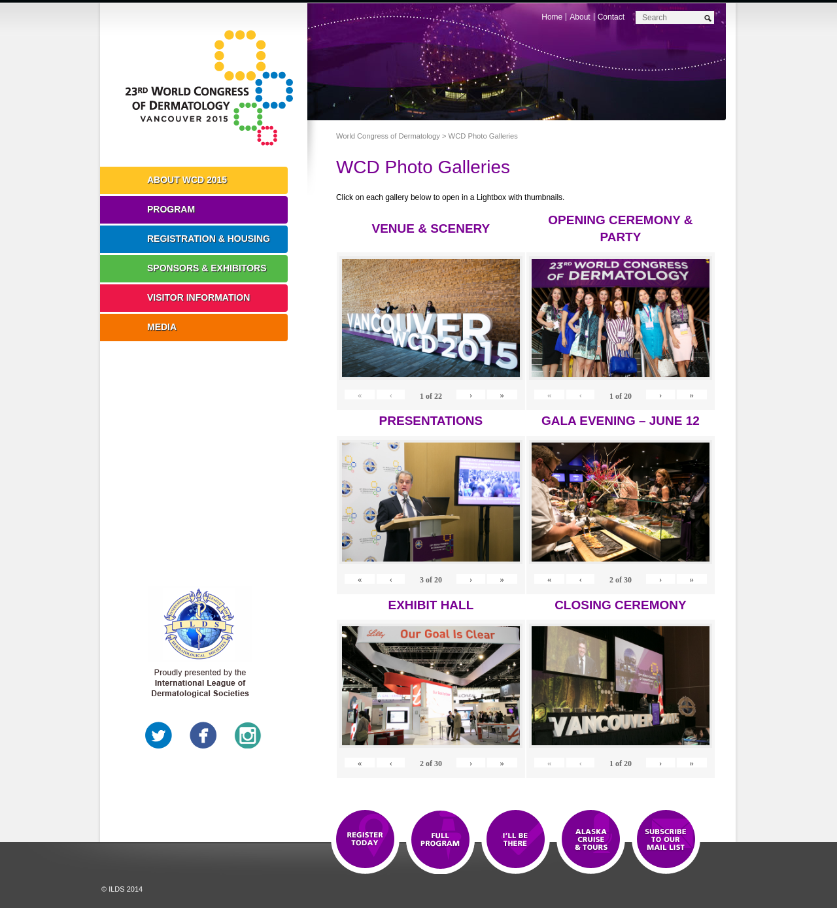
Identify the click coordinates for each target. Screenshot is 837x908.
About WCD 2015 (187, 180)
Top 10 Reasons (440, 840)
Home (551, 17)
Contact (611, 17)
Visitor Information (198, 297)
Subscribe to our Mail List (666, 840)
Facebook (203, 735)
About (580, 17)
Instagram (248, 735)
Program (171, 209)
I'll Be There (515, 840)
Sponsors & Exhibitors (207, 268)
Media (162, 327)
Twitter (159, 735)
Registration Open (365, 840)
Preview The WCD (590, 840)
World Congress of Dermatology (213, 88)
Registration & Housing (208, 238)
